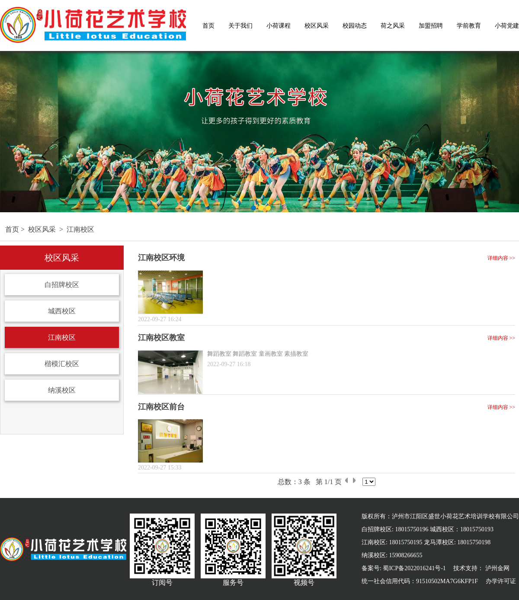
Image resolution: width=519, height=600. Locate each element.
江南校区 (80, 229)
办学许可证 (501, 581)
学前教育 (469, 25)
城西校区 (62, 311)
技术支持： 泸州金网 (481, 568)
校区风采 (316, 25)
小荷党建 (507, 25)
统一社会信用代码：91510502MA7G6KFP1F (420, 581)
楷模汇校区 (62, 363)
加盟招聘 (431, 25)
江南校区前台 (161, 406)
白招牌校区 (62, 284)
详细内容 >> (501, 258)
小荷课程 (278, 25)
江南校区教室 (161, 337)
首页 (208, 25)
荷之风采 (393, 25)
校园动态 (355, 25)
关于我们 (240, 25)
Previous (5, 128)
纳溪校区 (62, 390)
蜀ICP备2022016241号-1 (414, 568)
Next (514, 128)
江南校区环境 (161, 257)
